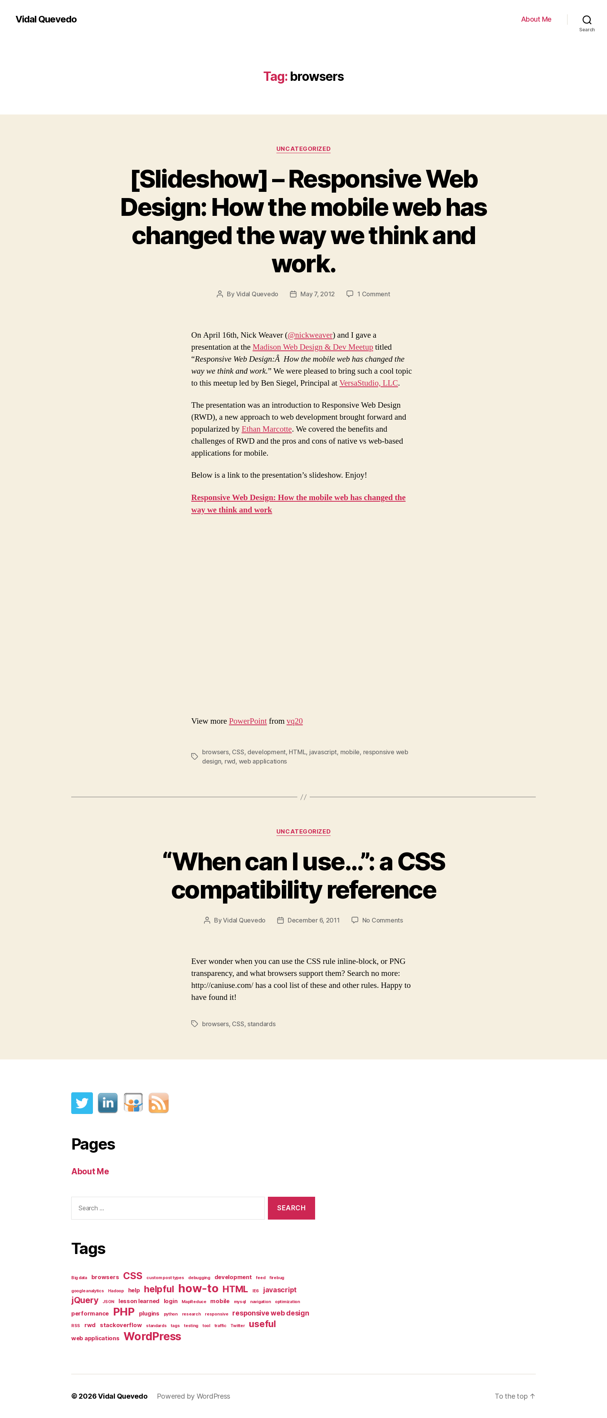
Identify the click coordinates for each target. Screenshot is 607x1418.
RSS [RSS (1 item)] (75, 1325)
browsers (215, 752)
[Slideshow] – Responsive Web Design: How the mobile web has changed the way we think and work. (303, 221)
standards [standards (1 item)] (156, 1325)
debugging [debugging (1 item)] (199, 1277)
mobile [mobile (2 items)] (219, 1301)
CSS (238, 752)
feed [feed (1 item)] (260, 1277)
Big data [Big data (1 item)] (79, 1277)
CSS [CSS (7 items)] (132, 1275)
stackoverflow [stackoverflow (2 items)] (121, 1325)
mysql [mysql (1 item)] (240, 1301)
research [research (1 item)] (191, 1314)
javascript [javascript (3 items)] (280, 1290)
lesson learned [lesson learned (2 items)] (138, 1301)
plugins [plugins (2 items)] (149, 1313)
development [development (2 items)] (233, 1277)
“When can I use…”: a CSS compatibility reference (303, 875)
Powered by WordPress (194, 1396)
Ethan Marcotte (267, 429)
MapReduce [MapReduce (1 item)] (194, 1301)
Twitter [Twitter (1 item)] (237, 1325)
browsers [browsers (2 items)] (105, 1277)
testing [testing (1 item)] (191, 1325)
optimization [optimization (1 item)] (287, 1301)
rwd (230, 761)
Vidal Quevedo (46, 19)
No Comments (382, 920)
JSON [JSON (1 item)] (108, 1301)
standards (261, 1024)
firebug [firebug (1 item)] (276, 1277)
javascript (323, 752)
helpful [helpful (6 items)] (159, 1289)
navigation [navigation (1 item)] (260, 1301)
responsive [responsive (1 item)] (216, 1314)
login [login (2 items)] (171, 1301)
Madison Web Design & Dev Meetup (312, 347)
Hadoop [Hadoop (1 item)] (115, 1290)
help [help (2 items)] (134, 1290)
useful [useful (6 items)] (262, 1323)
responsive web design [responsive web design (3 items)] (270, 1313)
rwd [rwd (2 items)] (90, 1325)
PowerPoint (248, 721)
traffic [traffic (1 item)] (220, 1325)
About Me (536, 19)
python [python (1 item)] (171, 1314)
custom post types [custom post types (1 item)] (165, 1277)
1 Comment (373, 294)
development (266, 752)
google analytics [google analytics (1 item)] (87, 1290)
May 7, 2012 (317, 294)
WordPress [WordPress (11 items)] (152, 1336)
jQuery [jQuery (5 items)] (84, 1300)
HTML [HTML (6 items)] (235, 1289)
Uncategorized (303, 148)
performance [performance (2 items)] (90, 1313)
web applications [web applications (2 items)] (95, 1338)
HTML (297, 752)
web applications (263, 761)
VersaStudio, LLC (369, 383)
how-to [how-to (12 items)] (198, 1288)
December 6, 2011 (314, 920)
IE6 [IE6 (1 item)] (255, 1290)
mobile (350, 752)
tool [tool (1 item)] (206, 1325)
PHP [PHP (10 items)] (124, 1311)
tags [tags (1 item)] (175, 1325)
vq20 (294, 721)
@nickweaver (310, 335)
